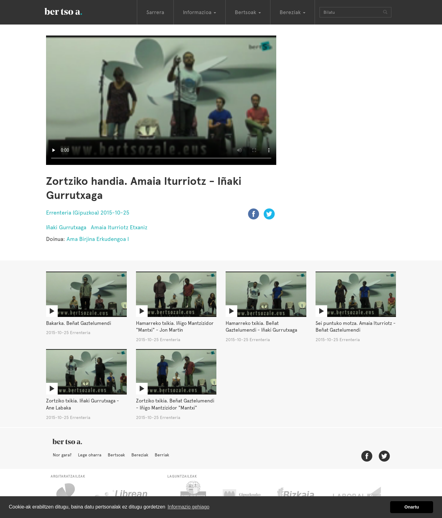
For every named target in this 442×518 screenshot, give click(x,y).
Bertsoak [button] (248, 12)
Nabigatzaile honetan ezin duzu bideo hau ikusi (161, 100)
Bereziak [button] (292, 12)
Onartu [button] (412, 507)
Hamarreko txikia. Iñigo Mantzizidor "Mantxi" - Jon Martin (175, 326)
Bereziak (139, 454)
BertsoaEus (72, 10)
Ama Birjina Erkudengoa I (98, 239)
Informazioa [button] (199, 12)
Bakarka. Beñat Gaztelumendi (78, 323)
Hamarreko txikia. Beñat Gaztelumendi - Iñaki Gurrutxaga (261, 326)
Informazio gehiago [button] (188, 506)
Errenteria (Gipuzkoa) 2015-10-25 (87, 212)
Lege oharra (89, 454)
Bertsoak (116, 454)
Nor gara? (62, 454)
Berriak (162, 454)
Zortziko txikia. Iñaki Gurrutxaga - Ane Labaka (82, 404)
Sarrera (155, 12)
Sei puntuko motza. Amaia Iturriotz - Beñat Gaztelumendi (356, 326)
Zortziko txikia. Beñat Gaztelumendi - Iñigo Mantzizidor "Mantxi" (175, 404)
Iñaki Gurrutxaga (66, 227)
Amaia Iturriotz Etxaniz (119, 227)
